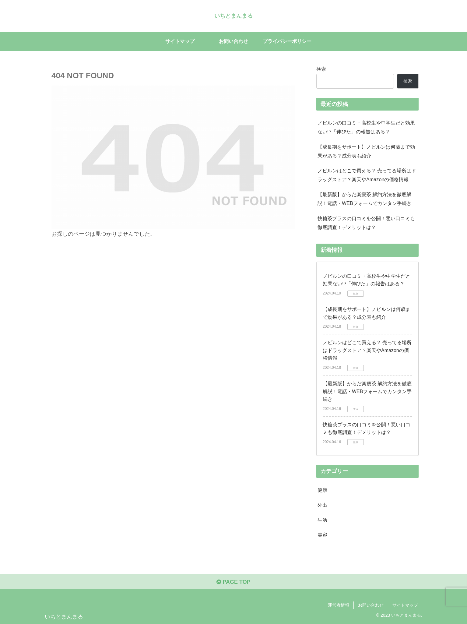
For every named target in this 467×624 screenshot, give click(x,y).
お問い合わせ (371, 605)
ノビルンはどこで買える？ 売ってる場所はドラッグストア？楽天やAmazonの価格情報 (367, 175)
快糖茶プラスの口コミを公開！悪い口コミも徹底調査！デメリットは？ (366, 223)
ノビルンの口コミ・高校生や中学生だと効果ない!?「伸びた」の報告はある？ (366, 127)
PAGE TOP (233, 582)
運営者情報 (338, 605)
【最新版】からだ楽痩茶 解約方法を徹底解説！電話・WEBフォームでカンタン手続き (365, 199)
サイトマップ (405, 605)
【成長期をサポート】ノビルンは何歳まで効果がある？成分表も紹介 (366, 151)
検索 (321, 69)
